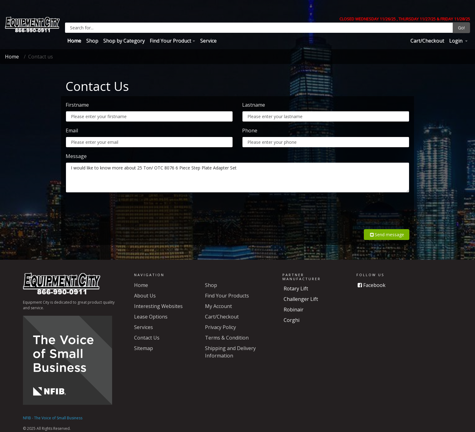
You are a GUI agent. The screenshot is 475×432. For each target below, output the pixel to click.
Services (143, 319)
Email (72, 130)
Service (208, 40)
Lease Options (151, 309)
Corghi (291, 312)
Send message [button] (386, 227)
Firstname (77, 104)
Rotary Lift (296, 281)
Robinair (293, 302)
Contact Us (146, 330)
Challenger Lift (301, 291)
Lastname (253, 104)
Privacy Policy (220, 319)
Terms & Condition (227, 330)
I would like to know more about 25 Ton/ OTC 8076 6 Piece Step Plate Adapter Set (237, 177)
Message (76, 156)
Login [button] (456, 40)
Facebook (372, 277)
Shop (92, 40)
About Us (145, 288)
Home (74, 40)
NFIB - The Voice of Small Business (52, 410)
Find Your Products (227, 288)
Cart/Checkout (427, 40)
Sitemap (143, 340)
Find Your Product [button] (170, 40)
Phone (249, 130)
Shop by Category (124, 40)
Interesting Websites (158, 298)
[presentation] (362, 210)
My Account (218, 298)
